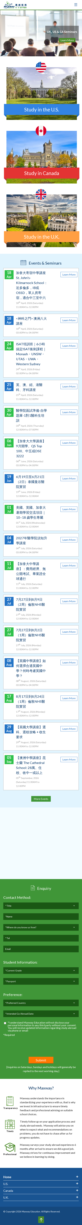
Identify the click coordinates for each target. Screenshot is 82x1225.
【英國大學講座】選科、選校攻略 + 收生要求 (31, 732)
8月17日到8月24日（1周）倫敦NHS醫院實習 (30, 701)
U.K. (6, 1197)
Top (41, 1219)
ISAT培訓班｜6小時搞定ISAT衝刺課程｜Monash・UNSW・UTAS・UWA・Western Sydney (31, 354)
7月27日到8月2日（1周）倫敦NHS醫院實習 (30, 635)
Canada (8, 1190)
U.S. (5, 1184)
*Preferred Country (15, 1012)
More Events (41, 798)
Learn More (67, 40)
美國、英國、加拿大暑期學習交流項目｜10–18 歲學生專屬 (31, 512)
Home (7, 1177)
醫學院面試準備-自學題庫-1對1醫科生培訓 (31, 415)
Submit (41, 1060)
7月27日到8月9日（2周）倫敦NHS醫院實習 (30, 604)
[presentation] (28, 1043)
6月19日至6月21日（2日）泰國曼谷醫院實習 (30, 482)
